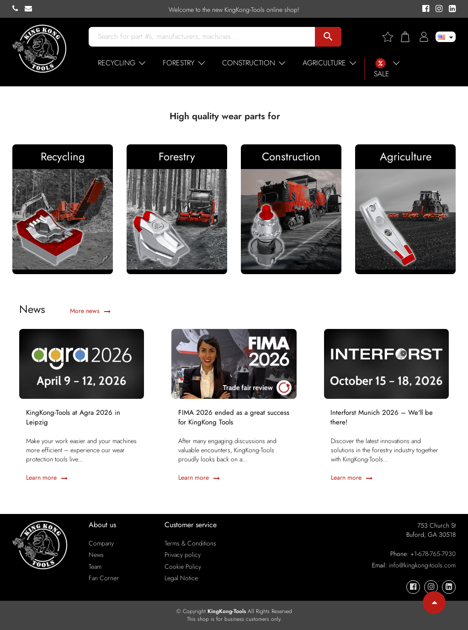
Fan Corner (104, 577)
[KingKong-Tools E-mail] (31, 8)
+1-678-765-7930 (433, 553)
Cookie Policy (183, 566)
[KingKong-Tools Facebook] (424, 9)
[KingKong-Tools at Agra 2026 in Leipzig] (81, 363)
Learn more (47, 477)
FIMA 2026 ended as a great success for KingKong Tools (233, 417)
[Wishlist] (391, 37)
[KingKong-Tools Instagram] (437, 9)
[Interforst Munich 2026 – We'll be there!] (386, 363)
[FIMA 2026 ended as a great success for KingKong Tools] (233, 363)
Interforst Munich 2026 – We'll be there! (382, 417)
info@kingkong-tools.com (422, 565)
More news (90, 310)
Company (101, 543)
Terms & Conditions (190, 543)
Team (95, 566)
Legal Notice (181, 577)
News (96, 554)
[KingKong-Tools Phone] (18, 8)
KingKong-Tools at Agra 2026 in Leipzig (73, 417)
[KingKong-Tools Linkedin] (450, 9)
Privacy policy (183, 554)
